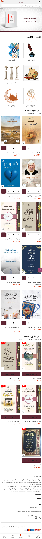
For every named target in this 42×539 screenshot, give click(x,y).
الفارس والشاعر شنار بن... (33, 195)
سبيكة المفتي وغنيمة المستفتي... (34, 283)
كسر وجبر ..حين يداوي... (13, 195)
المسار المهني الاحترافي (13, 282)
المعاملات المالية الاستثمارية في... (12, 328)
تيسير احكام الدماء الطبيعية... (12, 239)
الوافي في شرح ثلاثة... (34, 239)
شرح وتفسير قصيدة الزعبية (12, 152)
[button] (5, 2)
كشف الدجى (37, 465)
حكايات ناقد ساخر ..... (35, 152)
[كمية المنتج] (33, 148)
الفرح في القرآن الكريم (34, 327)
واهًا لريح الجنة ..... (35, 378)
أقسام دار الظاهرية (34, 37)
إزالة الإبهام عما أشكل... (13, 421)
